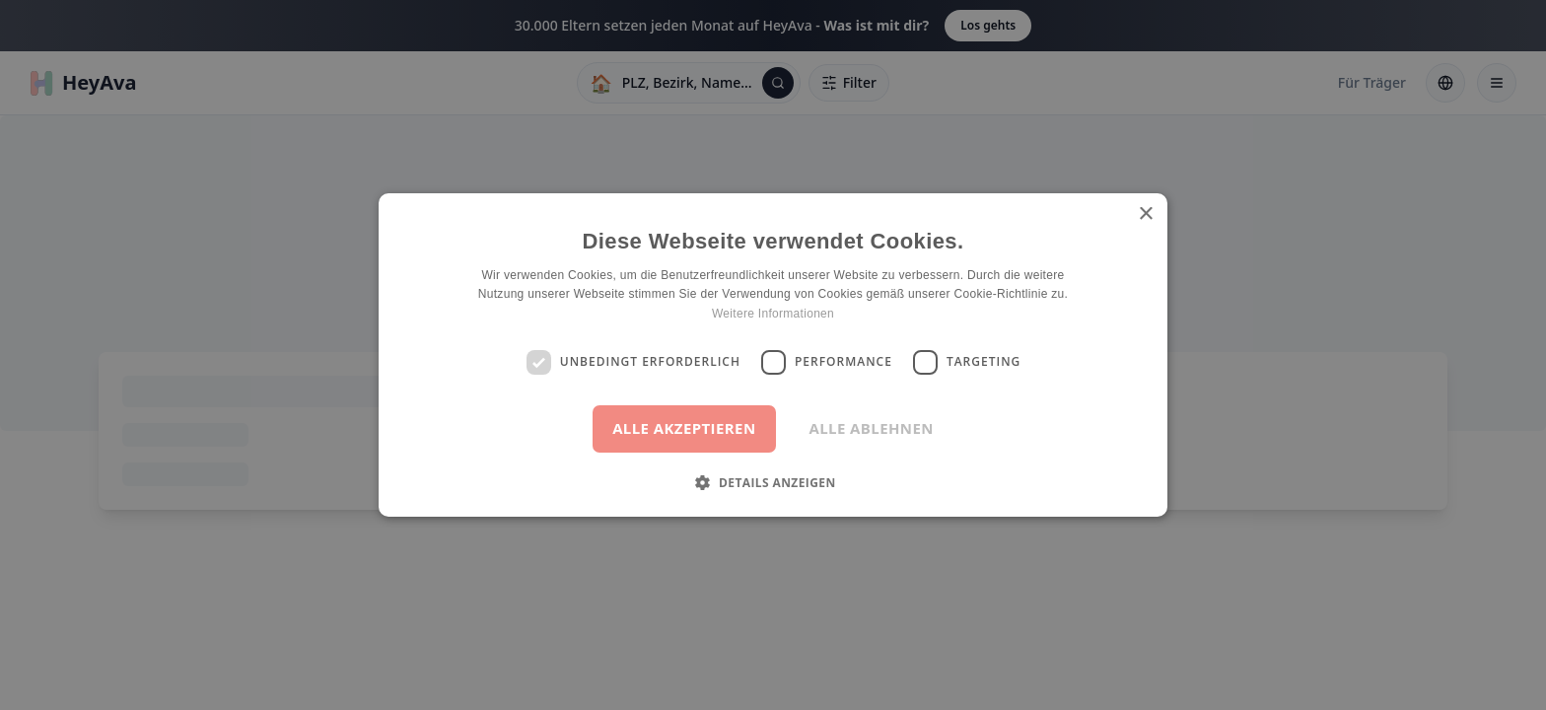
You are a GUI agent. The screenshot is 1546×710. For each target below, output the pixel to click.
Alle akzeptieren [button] (683, 428)
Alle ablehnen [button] (871, 428)
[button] (772, 482)
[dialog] (773, 355)
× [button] (1145, 214)
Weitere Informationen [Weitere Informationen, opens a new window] (773, 313)
